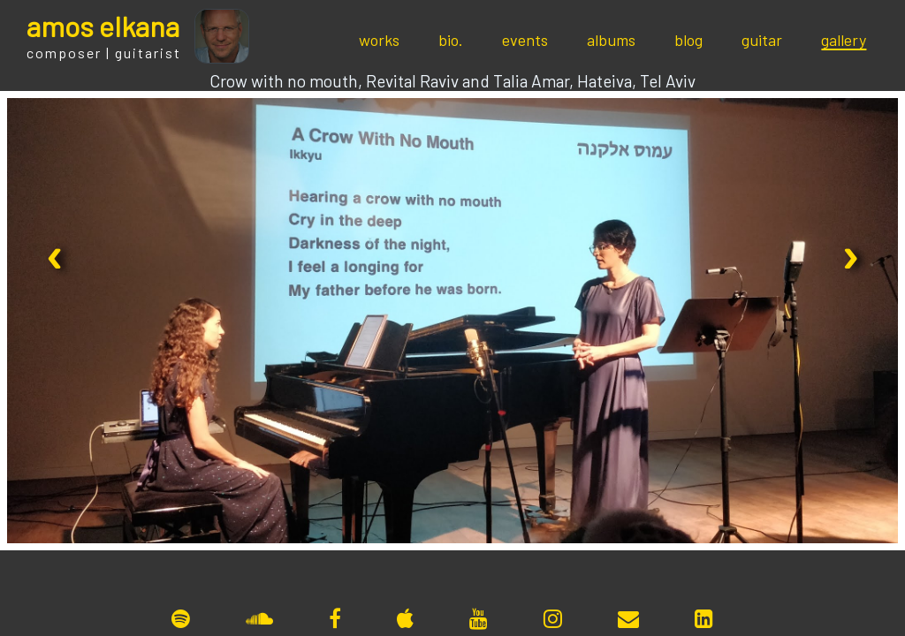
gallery (843, 39)
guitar (761, 39)
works (379, 39)
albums (611, 39)
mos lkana (103, 25)
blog (688, 39)
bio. (450, 39)
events (525, 39)
